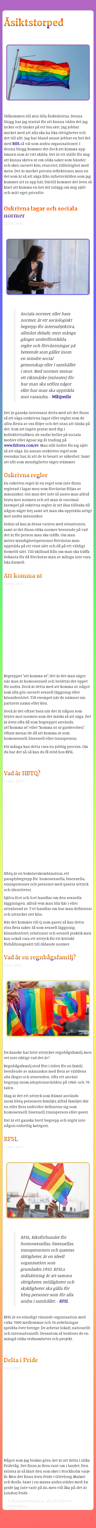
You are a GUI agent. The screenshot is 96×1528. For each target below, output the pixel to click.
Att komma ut (23, 575)
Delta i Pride (21, 1360)
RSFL (16, 143)
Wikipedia (61, 396)
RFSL (11, 1139)
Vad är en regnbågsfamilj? (40, 957)
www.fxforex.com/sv (21, 445)
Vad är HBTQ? (22, 773)
